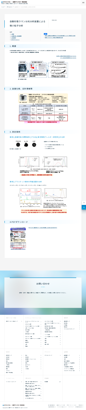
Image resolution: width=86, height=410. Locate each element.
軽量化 (26, 340)
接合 (26, 355)
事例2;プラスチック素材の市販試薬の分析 (53, 37)
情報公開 (65, 364)
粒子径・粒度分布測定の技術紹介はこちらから (66, 56)
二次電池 (7, 364)
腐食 (7, 368)
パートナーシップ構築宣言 (69, 368)
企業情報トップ (67, 355)
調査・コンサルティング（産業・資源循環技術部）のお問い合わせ (32, 389)
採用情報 (46, 381)
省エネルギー (27, 364)
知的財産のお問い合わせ (29, 383)
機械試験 (7, 366)
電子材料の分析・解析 (49, 326)
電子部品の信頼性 (9, 363)
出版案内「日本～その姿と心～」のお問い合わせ (32, 396)
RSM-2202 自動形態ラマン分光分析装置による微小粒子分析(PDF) (43, 227)
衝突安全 (27, 342)
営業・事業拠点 (67, 361)
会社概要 (65, 357)
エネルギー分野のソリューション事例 (32, 326)
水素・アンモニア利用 (29, 328)
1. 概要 (12, 34)
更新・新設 (47, 344)
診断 (45, 340)
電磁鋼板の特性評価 (48, 331)
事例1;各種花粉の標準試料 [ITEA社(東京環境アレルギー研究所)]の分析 (59, 35)
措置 (45, 342)
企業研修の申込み (28, 391)
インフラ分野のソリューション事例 (51, 336)
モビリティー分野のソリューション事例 (32, 338)
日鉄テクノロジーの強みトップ (12, 321)
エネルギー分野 (28, 324)
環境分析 (65, 326)
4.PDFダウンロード (14, 39)
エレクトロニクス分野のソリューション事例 (52, 324)
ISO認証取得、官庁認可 (68, 366)
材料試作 (27, 357)
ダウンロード (9, 7)
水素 (26, 344)
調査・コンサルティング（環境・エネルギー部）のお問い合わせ (32, 386)
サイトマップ (71, 406)
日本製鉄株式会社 (78, 406)
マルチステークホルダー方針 (69, 370)
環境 (26, 363)
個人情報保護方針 (51, 405)
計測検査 (65, 325)
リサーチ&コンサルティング (69, 328)
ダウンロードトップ (48, 355)
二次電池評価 (47, 329)
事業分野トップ (67, 321)
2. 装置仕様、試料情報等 (16, 36)
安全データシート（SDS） (72, 405)
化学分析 (7, 357)
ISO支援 (27, 368)
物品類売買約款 (51, 406)
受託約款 (80, 405)
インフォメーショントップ (11, 381)
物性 (7, 361)
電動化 (26, 346)
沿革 (65, 359)
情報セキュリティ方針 (61, 405)
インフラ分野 (47, 334)
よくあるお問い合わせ (29, 398)
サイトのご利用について (62, 406)
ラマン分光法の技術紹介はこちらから (68, 57)
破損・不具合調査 (9, 372)
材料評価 (65, 323)
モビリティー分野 (28, 336)
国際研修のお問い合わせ (29, 393)
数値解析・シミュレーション (30, 359)
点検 (45, 338)
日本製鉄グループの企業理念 (69, 363)
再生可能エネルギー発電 (29, 333)
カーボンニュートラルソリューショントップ (32, 322)
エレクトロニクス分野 (49, 321)
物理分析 (7, 359)
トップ (3, 7)
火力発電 (27, 331)
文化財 (26, 366)
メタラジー (8, 370)
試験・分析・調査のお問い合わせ (31, 381)
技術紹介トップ (9, 355)
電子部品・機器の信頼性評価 (50, 328)
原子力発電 (27, 329)
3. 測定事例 (13, 37)
